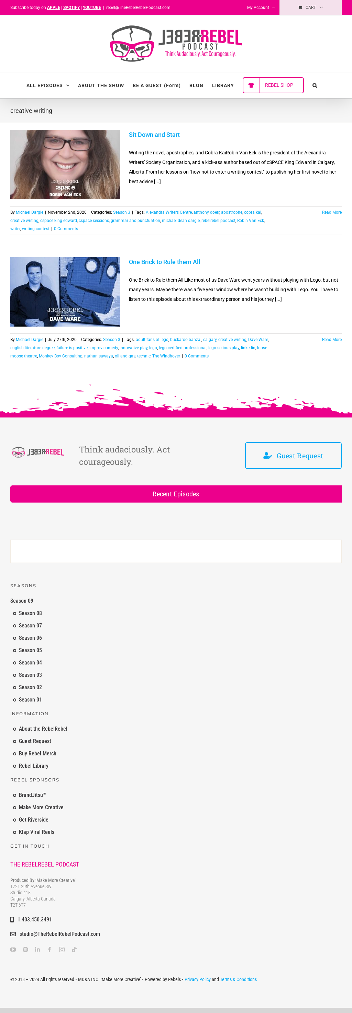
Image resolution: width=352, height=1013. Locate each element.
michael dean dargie (181, 220)
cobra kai (252, 212)
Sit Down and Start (154, 134)
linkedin (248, 347)
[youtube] (13, 949)
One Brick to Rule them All (164, 262)
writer (15, 228)
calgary (210, 339)
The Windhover (166, 356)
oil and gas (125, 356)
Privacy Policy (198, 979)
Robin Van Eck (250, 220)
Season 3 (121, 212)
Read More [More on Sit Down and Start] (332, 212)
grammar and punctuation (135, 220)
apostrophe (231, 212)
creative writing (24, 220)
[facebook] (49, 949)
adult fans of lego (152, 339)
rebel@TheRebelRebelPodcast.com (138, 7)
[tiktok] (74, 949)
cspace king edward (58, 220)
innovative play (133, 347)
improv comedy (103, 347)
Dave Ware (258, 339)
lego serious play (223, 347)
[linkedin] (37, 949)
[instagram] (62, 949)
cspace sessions (94, 220)
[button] (314, 85)
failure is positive (72, 347)
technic (144, 356)
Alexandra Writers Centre (169, 212)
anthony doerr (206, 212)
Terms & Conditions (238, 979)
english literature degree (32, 347)
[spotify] (25, 949)
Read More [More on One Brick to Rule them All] (332, 339)
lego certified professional (183, 347)
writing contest (36, 228)
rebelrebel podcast (218, 220)
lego (153, 347)
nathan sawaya (98, 356)
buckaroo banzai (185, 339)
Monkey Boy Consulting (60, 356)
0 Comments (66, 228)
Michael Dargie (29, 212)
